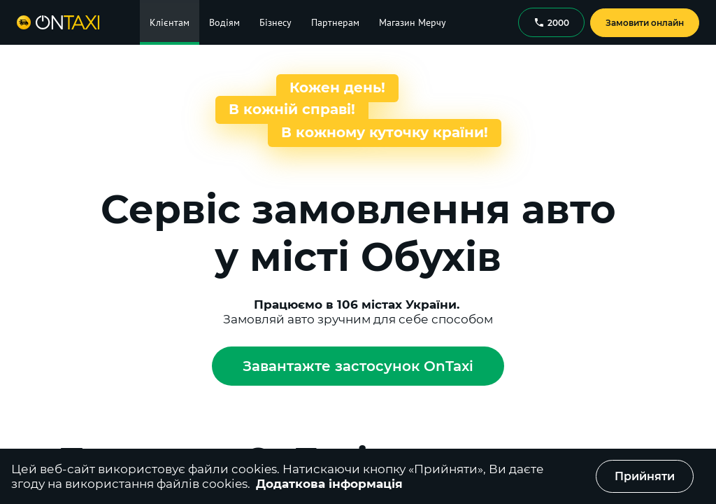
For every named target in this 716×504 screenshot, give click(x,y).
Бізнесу (275, 22)
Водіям (224, 22)
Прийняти (645, 476)
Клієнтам (169, 22)
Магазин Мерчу (412, 22)
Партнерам (335, 22)
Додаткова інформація (329, 484)
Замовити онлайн (645, 23)
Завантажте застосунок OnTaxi (358, 366)
